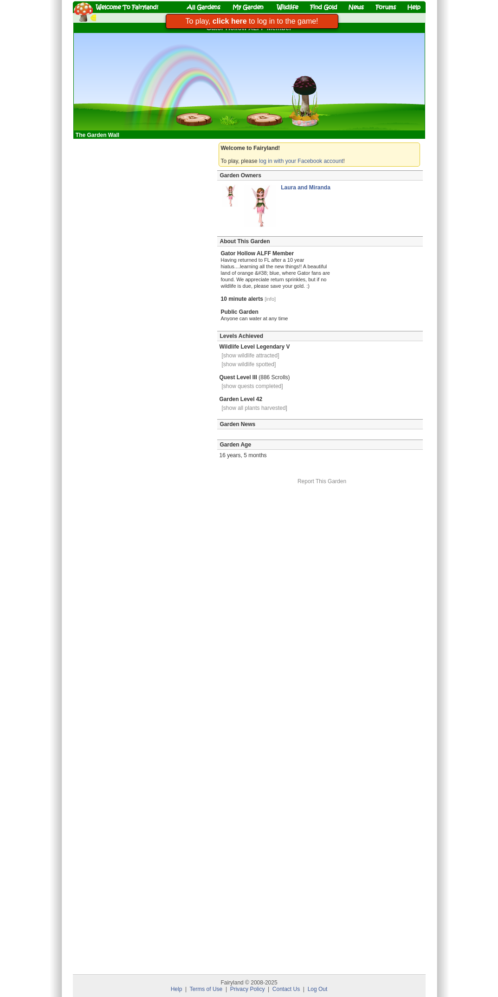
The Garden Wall (98, 135)
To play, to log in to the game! (251, 21)
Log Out (318, 989)
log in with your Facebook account (301, 161)
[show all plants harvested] (254, 408)
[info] (270, 299)
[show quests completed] (252, 386)
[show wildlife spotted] (249, 364)
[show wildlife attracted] (250, 355)
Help (176, 989)
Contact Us (286, 989)
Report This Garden (322, 481)
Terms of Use (206, 989)
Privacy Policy (247, 989)
